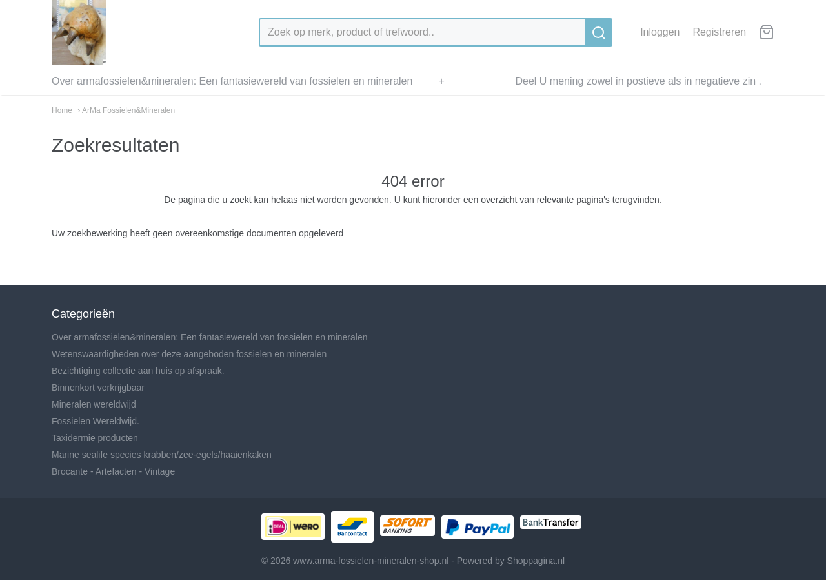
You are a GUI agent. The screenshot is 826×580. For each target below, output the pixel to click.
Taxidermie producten (95, 438)
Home (62, 110)
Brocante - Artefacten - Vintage (113, 471)
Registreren (719, 31)
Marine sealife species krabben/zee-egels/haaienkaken (162, 455)
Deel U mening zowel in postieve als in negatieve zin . (638, 81)
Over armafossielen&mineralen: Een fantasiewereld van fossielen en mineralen (232, 81)
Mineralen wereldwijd (94, 404)
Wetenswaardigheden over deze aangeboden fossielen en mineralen (189, 354)
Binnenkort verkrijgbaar (98, 387)
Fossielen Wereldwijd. (95, 421)
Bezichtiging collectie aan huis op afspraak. (138, 371)
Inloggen (660, 31)
